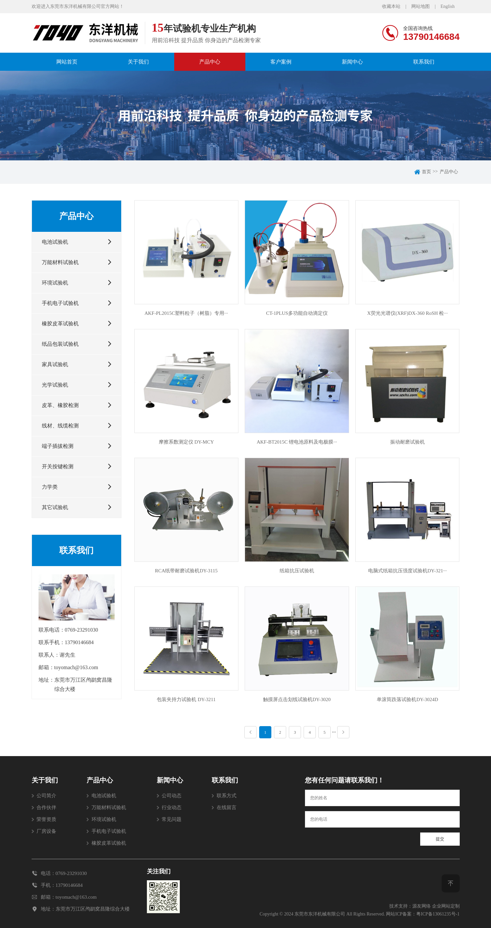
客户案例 (280, 62)
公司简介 (46, 795)
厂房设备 (46, 831)
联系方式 (226, 795)
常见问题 (171, 819)
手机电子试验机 (109, 831)
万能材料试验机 (109, 807)
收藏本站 (391, 6)
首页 (426, 171)
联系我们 (423, 62)
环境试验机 (104, 819)
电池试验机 (104, 795)
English (448, 6)
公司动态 (171, 795)
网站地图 (420, 6)
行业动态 (171, 807)
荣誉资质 (46, 819)
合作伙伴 (46, 807)
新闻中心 (352, 62)
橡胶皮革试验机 (109, 843)
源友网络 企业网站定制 (436, 906)
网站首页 (66, 62)
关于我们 (138, 62)
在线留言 (226, 807)
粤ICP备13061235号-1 (437, 914)
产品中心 (209, 62)
